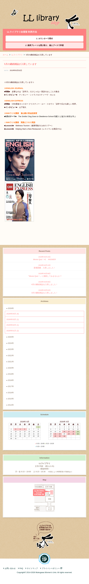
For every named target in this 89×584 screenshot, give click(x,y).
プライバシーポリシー (51, 568)
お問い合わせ (10, 568)
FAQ (21, 568)
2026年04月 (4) (12, 314)
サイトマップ (32, 568)
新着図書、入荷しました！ (44, 266)
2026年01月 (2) (12, 331)
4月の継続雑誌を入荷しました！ (44, 283)
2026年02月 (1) (12, 325)
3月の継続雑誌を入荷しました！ (44, 291)
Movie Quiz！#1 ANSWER (44, 258)
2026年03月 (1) (12, 319)
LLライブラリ (17, 55)
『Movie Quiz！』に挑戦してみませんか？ (44, 274)
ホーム (5, 55)
